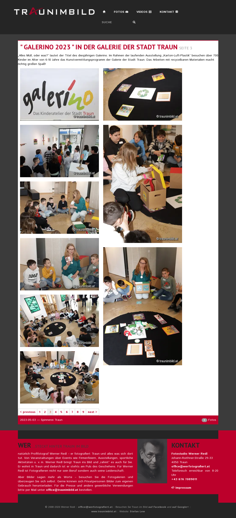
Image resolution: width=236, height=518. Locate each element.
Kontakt (169, 12)
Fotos (121, 12)
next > (92, 412)
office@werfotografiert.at (190, 466)
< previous (27, 412)
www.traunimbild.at (103, 511)
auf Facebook (157, 507)
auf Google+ (180, 507)
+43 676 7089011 (184, 479)
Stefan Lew (137, 511)
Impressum (181, 488)
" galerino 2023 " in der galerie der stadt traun (99, 47)
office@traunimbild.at (62, 490)
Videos (144, 12)
